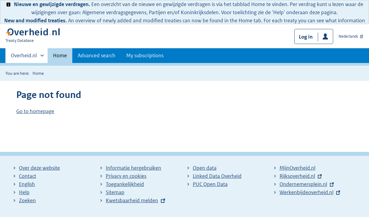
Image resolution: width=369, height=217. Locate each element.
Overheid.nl (24, 57)
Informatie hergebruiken (133, 168)
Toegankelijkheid (125, 184)
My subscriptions (145, 55)
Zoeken (27, 200)
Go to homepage (35, 111)
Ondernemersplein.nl (305, 184)
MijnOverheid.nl (297, 168)
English (27, 184)
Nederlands (348, 36)
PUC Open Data (210, 184)
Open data (205, 168)
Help (24, 192)
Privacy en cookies (126, 176)
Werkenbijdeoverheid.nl (308, 192)
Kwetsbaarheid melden (132, 200)
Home (60, 55)
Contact (27, 176)
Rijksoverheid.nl (299, 176)
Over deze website (39, 168)
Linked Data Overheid (217, 176)
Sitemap (115, 192)
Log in (306, 36)
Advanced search (96, 55)
